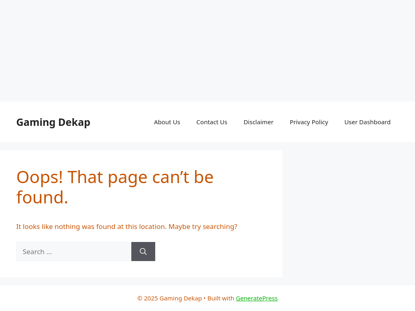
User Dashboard (367, 122)
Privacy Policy (309, 122)
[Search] (143, 251)
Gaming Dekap (53, 122)
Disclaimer (259, 122)
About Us (167, 122)
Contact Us (212, 122)
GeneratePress (257, 298)
